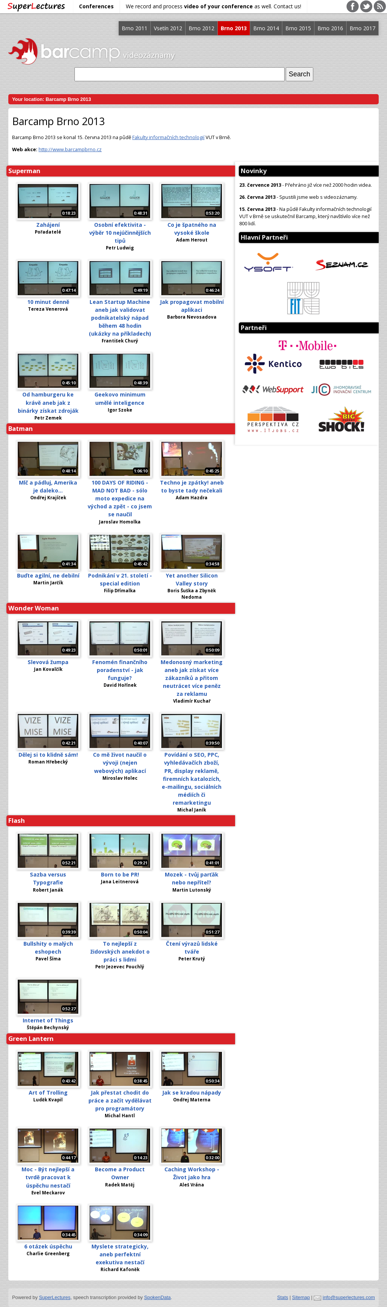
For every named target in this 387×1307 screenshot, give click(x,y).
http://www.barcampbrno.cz (70, 149)
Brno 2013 (234, 28)
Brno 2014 (266, 28)
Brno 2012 (201, 28)
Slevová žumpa (48, 662)
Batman (20, 428)
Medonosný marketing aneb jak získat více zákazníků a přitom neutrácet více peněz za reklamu (192, 677)
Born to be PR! (120, 874)
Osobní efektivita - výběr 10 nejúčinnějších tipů (120, 232)
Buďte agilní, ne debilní (48, 575)
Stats (282, 1297)
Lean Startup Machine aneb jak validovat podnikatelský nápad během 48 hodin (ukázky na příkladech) (120, 317)
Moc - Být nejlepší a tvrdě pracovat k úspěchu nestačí (48, 1177)
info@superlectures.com (349, 1297)
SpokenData (157, 1297)
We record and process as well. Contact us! (213, 6)
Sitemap (301, 1297)
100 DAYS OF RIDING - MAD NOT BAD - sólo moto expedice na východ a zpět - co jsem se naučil (120, 498)
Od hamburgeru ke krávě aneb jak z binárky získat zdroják (48, 402)
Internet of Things (48, 1020)
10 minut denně (48, 301)
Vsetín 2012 (168, 28)
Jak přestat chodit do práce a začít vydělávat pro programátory (120, 1100)
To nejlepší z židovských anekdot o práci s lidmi (120, 951)
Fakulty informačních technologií (168, 137)
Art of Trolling (48, 1092)
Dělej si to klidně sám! (48, 754)
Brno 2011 (134, 28)
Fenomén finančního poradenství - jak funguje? (119, 669)
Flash (16, 820)
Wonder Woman (33, 608)
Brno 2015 (298, 28)
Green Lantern (31, 1038)
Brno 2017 (362, 28)
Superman (24, 170)
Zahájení (48, 224)
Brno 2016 (330, 28)
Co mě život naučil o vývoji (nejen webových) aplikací (120, 762)
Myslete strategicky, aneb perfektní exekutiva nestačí (120, 1254)
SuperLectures (54, 1297)
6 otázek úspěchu (48, 1246)
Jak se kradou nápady (191, 1092)
